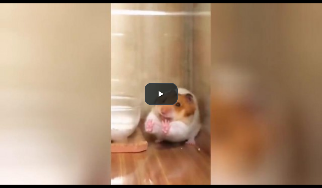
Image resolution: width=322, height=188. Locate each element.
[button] (161, 94)
